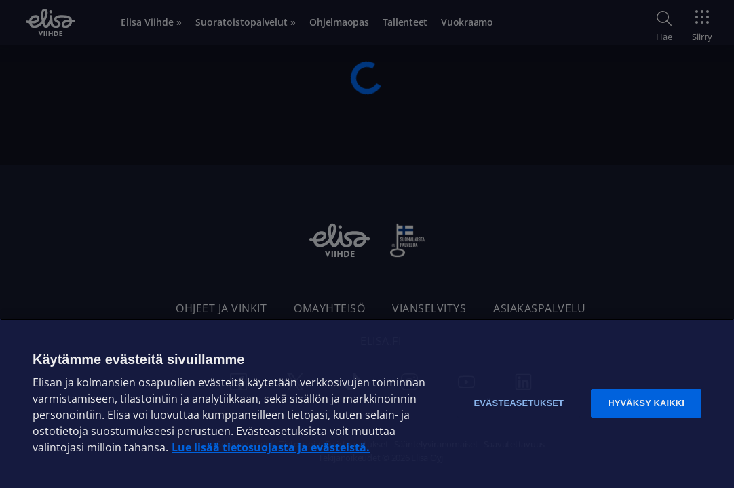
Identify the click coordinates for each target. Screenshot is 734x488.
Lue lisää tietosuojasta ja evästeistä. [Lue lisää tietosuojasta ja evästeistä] (271, 447)
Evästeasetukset (519, 403)
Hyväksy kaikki (646, 403)
